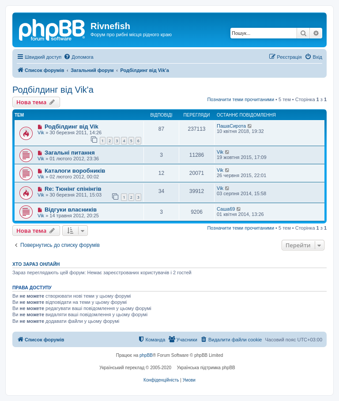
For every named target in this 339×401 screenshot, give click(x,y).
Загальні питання (70, 152)
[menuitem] (78, 57)
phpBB (146, 355)
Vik (41, 132)
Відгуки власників (71, 209)
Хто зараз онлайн (36, 264)
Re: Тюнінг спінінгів (73, 188)
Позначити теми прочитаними (240, 99)
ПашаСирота (231, 126)
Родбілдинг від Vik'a (53, 90)
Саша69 (226, 209)
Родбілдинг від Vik (71, 126)
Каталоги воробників (75, 170)
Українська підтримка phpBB (206, 367)
